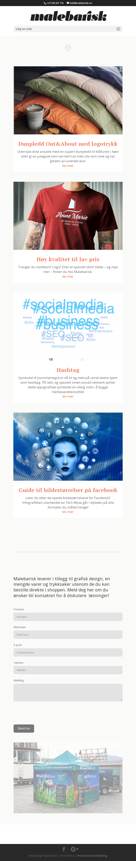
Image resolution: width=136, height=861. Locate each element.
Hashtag (68, 369)
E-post (18, 645)
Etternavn (20, 627)
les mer (68, 165)
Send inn (24, 728)
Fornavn (19, 609)
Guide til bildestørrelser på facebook (68, 490)
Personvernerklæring (92, 855)
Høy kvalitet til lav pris (68, 259)
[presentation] (43, 713)
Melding (19, 680)
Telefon (18, 663)
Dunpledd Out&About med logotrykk (68, 143)
